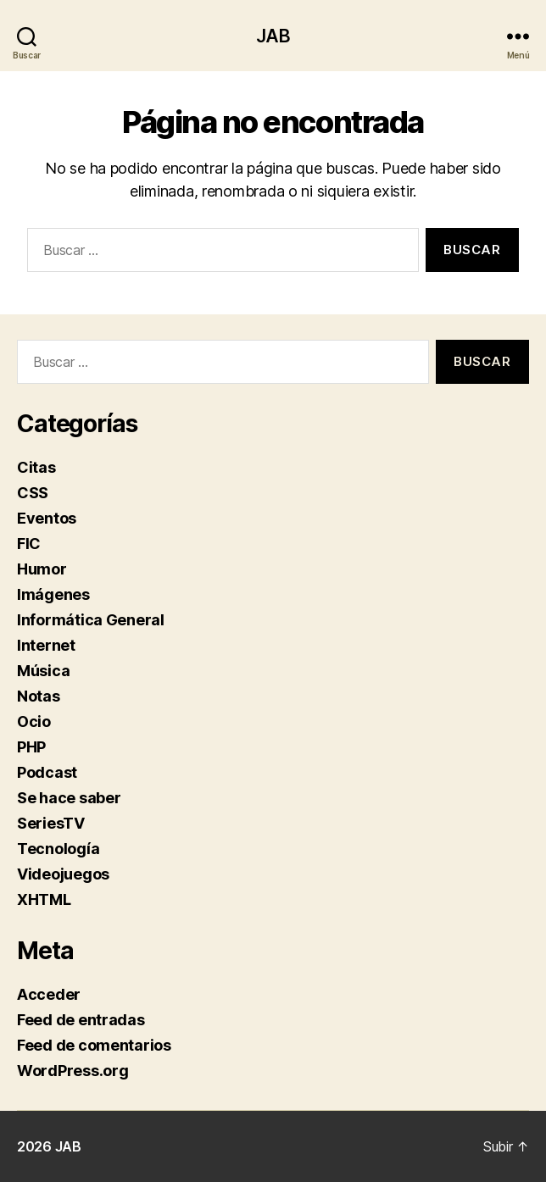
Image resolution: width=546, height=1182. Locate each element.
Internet (46, 645)
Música (43, 671)
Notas (38, 696)
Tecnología (58, 848)
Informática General (90, 620)
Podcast (47, 772)
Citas (36, 467)
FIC (29, 543)
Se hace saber (69, 798)
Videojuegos (63, 874)
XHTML (44, 899)
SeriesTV (51, 823)
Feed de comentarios (94, 1045)
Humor (42, 569)
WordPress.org (73, 1070)
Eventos (46, 518)
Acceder (49, 994)
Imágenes (53, 594)
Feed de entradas (81, 1020)
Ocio (34, 721)
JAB (272, 36)
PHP (31, 747)
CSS (32, 493)
